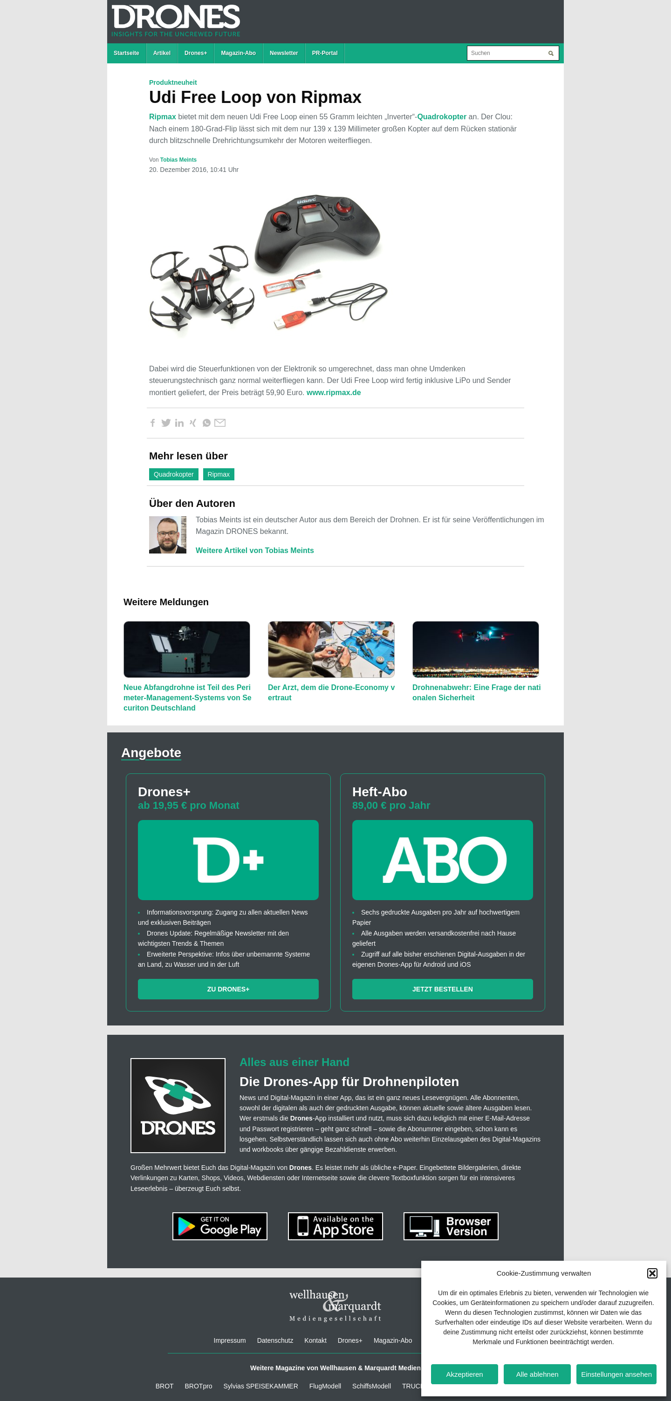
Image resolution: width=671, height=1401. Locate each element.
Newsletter (284, 53)
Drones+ (196, 53)
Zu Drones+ (228, 989)
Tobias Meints (178, 160)
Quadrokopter (441, 117)
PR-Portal (325, 53)
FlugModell (325, 1386)
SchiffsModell (371, 1386)
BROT (165, 1386)
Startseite (126, 53)
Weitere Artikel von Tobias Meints (255, 550)
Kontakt (315, 1340)
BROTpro (198, 1386)
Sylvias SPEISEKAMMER (261, 1386)
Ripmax (162, 117)
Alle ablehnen (537, 1374)
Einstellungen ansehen (616, 1374)
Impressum (230, 1340)
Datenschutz (275, 1340)
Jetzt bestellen (442, 989)
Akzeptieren (464, 1374)
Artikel (162, 53)
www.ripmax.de (334, 392)
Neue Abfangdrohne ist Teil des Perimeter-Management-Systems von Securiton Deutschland (187, 697)
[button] (652, 1273)
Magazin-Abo (238, 53)
